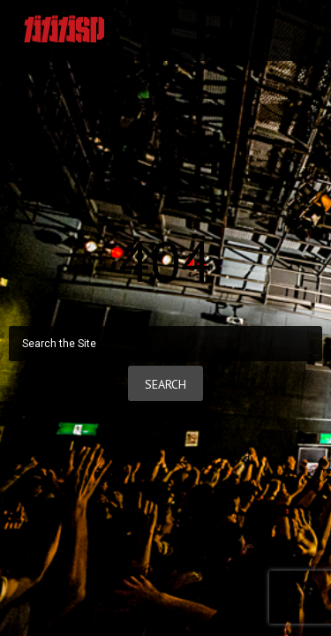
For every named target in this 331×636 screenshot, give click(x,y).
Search (165, 384)
